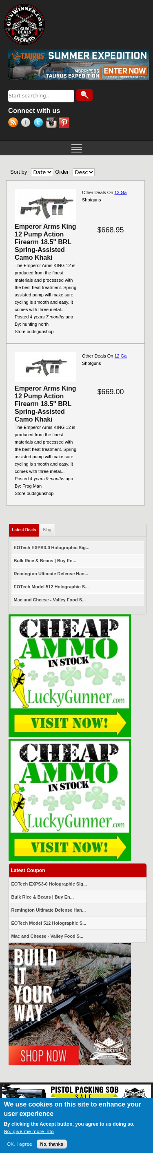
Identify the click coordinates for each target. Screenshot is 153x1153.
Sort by (18, 172)
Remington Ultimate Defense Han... (51, 573)
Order (62, 172)
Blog (47, 530)
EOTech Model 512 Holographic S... (51, 586)
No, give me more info (28, 1131)
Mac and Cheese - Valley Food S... (50, 599)
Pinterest (65, 123)
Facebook (27, 123)
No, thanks (51, 1144)
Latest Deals (26, 528)
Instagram (52, 123)
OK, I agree (19, 1144)
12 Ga (120, 192)
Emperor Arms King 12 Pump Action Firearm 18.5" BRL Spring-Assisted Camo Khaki (45, 242)
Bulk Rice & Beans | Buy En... (45, 560)
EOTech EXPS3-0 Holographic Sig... (52, 547)
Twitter (39, 123)
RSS (14, 123)
